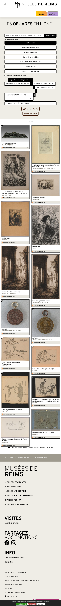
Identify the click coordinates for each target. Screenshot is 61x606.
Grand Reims (22, 573)
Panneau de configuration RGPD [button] (14, 593)
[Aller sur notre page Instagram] (13, 542)
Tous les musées (30, 43)
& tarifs (14, 557)
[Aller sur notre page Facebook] (6, 542)
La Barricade (6, 238)
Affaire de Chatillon (38, 198)
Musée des (41, 13)
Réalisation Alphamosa (11, 577)
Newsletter (8, 562)
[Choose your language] (11, 596)
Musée (53, 13)
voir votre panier (30, 114)
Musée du (30, 62)
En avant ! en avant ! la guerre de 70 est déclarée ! (14, 440)
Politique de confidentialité (13, 585)
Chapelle (30, 67)
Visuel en (16, 76)
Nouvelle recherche (30, 109)
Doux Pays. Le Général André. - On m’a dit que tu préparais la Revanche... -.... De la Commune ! (45, 400)
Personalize (41, 604)
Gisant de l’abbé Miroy (9, 143)
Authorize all (21, 604)
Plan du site (8, 589)
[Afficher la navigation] (5, 4)
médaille (4, 329)
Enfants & (11, 523)
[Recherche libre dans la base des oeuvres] (24, 36)
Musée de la (30, 57)
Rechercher (50, 36)
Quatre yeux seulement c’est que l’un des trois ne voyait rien (45, 166)
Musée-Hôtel (30, 71)
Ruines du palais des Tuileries (11, 292)
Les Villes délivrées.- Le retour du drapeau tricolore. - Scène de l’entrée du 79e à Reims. (14, 192)
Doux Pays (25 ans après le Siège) (43, 369)
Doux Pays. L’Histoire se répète (12, 410)
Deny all (32, 604)
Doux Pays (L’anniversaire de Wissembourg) (11, 363)
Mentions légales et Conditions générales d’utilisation (21, 581)
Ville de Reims (9, 573)
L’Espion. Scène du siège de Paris (43, 433)
